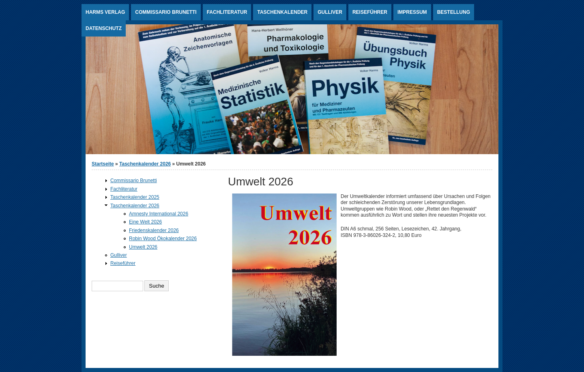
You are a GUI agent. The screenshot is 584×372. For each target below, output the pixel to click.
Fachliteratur (227, 12)
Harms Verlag (105, 12)
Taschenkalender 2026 (145, 164)
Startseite (103, 164)
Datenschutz (104, 28)
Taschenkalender (282, 12)
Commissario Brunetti (165, 12)
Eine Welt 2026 (145, 222)
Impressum (412, 12)
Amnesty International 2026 (158, 214)
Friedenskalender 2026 (154, 230)
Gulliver (330, 12)
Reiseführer (369, 12)
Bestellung (453, 12)
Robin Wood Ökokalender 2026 (163, 238)
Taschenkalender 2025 (134, 197)
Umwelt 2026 (143, 247)
